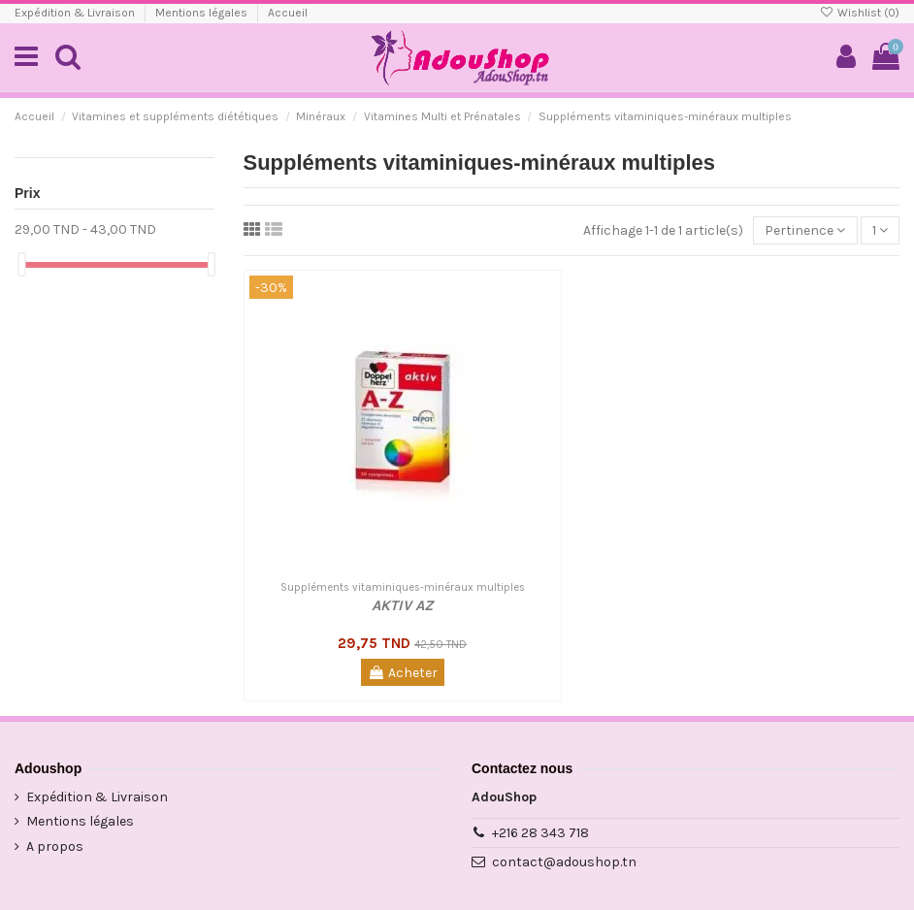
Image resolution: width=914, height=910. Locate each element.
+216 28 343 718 (540, 833)
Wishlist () (859, 12)
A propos (54, 846)
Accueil (288, 12)
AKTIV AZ (402, 605)
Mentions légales (202, 12)
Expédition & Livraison (76, 12)
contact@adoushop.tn (564, 862)
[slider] (21, 264)
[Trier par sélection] (805, 230)
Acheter (403, 673)
